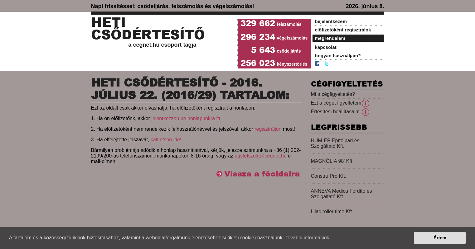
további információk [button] (307, 237)
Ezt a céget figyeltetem (336, 103)
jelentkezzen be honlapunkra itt (185, 118)
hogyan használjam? (338, 55)
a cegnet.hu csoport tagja (162, 45)
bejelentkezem (331, 21)
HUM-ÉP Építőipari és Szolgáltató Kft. (335, 143)
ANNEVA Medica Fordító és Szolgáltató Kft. (341, 193)
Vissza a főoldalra (262, 173)
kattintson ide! (166, 139)
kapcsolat (326, 47)
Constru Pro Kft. (329, 176)
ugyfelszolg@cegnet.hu (261, 155)
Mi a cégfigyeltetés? (333, 94)
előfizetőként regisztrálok (343, 29)
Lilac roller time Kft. (332, 211)
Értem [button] (440, 237)
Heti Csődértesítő (148, 28)
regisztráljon (267, 129)
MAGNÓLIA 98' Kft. (332, 161)
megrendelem (330, 38)
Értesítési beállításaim (335, 111)
